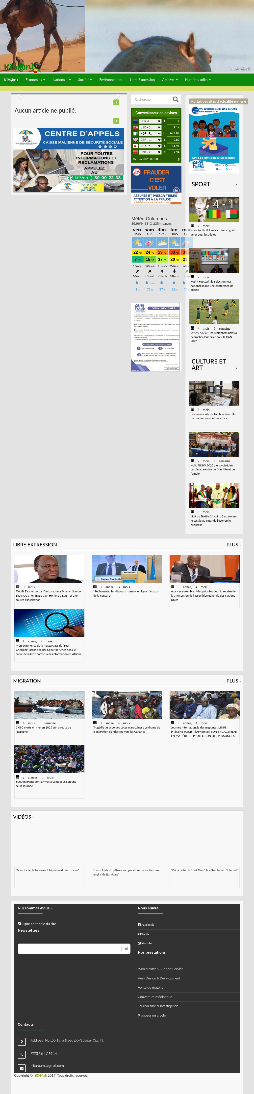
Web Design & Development (159, 978)
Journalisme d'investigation (158, 1006)
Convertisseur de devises (156, 113)
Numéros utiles (198, 79)
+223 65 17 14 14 (44, 1053)
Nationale (62, 79)
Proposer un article (152, 1015)
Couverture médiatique (155, 997)
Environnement (111, 79)
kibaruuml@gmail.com (47, 1066)
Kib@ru (11, 79)
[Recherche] (151, 99)
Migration (127, 680)
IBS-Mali (40, 1075)
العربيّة (245, 69)
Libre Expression (142, 79)
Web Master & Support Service (160, 969)
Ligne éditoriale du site (37, 924)
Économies (35, 79)
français (234, 69)
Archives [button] (170, 79)
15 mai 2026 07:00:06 (147, 159)
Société (85, 79)
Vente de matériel (151, 987)
